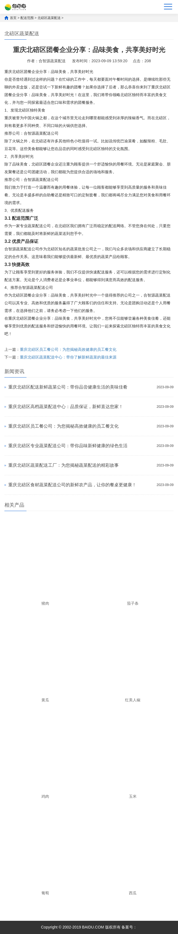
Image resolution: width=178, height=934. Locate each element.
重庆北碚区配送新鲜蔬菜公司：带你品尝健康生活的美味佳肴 (67, 387)
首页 (13, 18)
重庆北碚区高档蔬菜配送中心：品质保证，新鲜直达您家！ (65, 406)
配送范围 (27, 18)
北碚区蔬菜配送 (49, 18)
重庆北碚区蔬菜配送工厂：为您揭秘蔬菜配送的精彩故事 (63, 465)
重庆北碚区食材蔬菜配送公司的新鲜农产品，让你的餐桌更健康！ (72, 484)
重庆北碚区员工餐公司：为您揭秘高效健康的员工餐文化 (68, 349)
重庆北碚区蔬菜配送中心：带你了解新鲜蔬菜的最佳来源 (68, 357)
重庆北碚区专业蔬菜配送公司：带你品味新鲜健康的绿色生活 (67, 445)
